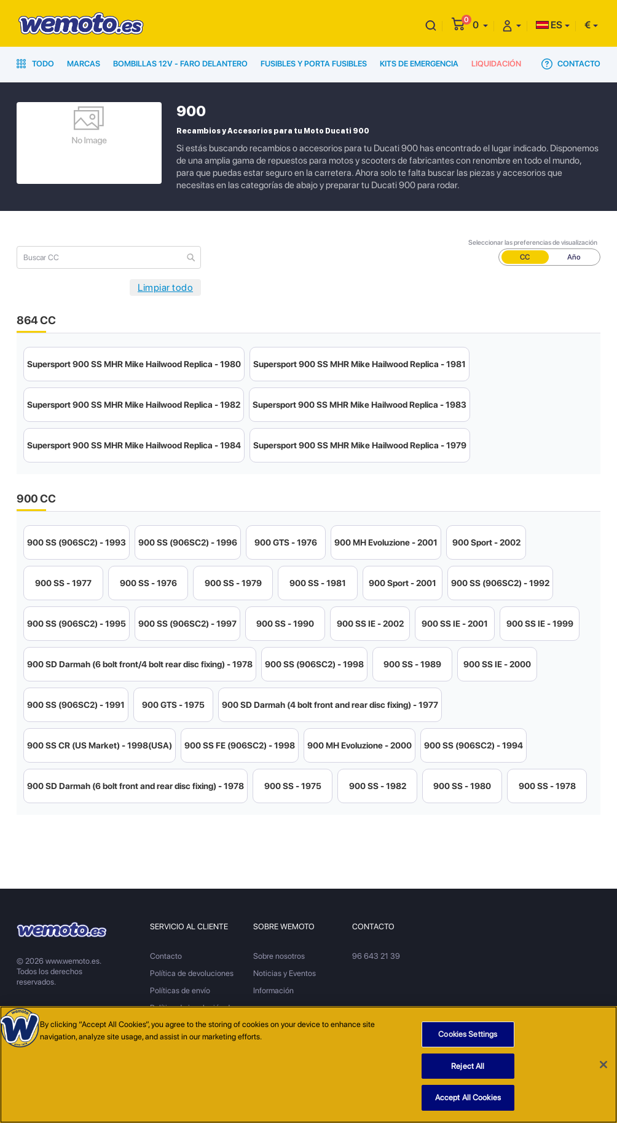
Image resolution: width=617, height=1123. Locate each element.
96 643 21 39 (376, 956)
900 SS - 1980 (462, 786)
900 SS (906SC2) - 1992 (500, 583)
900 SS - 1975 (292, 786)
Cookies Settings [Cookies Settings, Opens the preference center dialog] (467, 1034)
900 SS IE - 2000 (497, 664)
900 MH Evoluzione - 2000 (359, 745)
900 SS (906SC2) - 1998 (314, 664)
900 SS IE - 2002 (370, 624)
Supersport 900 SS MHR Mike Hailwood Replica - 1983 (359, 405)
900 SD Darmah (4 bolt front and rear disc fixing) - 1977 (330, 705)
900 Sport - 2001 (402, 583)
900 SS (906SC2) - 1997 (187, 624)
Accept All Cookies (468, 1097)
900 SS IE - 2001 (455, 624)
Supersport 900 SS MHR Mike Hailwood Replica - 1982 (133, 405)
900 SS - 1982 (377, 786)
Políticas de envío (180, 990)
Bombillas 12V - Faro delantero (180, 63)
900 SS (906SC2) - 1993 (76, 542)
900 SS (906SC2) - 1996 (187, 542)
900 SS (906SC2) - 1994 (473, 745)
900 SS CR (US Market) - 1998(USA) (99, 745)
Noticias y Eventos (284, 973)
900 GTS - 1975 (173, 705)
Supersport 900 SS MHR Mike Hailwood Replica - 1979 (359, 445)
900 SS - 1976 (148, 583)
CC (525, 257)
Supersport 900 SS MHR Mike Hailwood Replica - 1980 (134, 364)
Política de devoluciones (192, 973)
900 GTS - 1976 (285, 542)
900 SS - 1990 (285, 624)
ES (549, 25)
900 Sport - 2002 (486, 542)
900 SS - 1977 (63, 583)
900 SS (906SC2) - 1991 (76, 705)
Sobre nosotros (279, 956)
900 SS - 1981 (317, 583)
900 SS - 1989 (412, 664)
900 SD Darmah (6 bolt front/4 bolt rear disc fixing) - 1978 (140, 664)
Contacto (570, 63)
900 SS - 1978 (547, 786)
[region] (308, 1064)
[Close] (603, 1064)
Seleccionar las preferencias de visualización (532, 243)
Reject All (467, 1066)
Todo (35, 63)
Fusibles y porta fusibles (314, 63)
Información (273, 990)
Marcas (83, 63)
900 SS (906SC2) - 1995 (76, 624)
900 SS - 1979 (233, 583)
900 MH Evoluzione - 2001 (386, 542)
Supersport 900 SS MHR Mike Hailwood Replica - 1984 (134, 445)
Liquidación (496, 63)
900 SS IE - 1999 (539, 624)
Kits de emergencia (419, 63)
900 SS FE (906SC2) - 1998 (239, 745)
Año (574, 257)
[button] (480, 25)
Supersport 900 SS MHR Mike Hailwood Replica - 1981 (359, 364)
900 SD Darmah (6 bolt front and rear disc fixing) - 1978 (135, 786)
